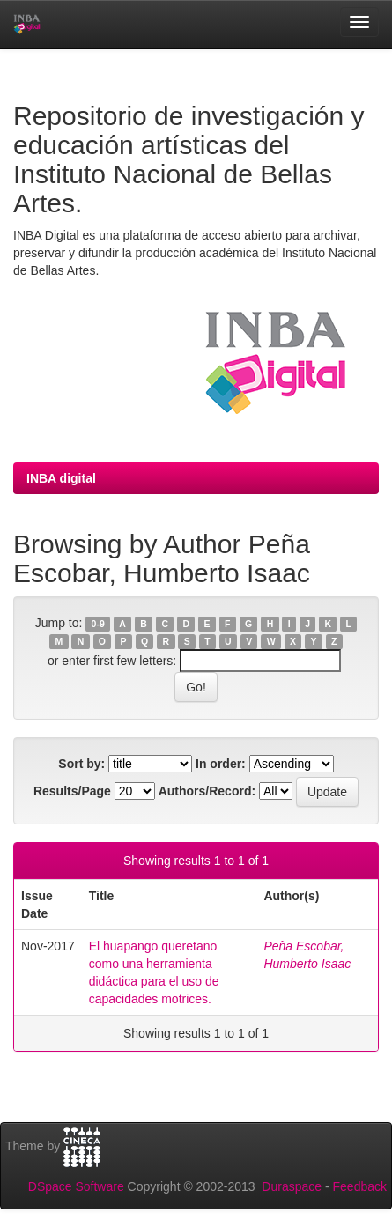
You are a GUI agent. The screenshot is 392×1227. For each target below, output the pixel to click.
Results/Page (72, 791)
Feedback (360, 1186)
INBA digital (61, 478)
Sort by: (81, 764)
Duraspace (292, 1186)
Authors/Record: (207, 791)
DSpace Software (76, 1186)
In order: (221, 764)
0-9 (98, 623)
